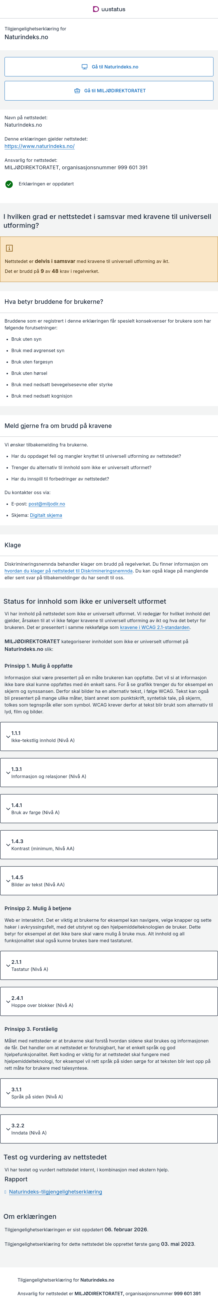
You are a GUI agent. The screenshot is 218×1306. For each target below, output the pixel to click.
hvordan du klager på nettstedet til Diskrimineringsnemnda (69, 571)
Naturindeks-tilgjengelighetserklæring (55, 1192)
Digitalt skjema (46, 515)
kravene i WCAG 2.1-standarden (155, 627)
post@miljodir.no (47, 504)
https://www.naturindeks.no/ (40, 146)
